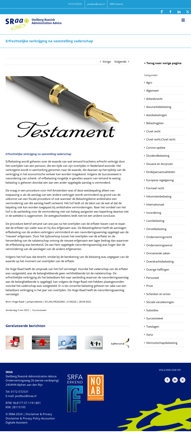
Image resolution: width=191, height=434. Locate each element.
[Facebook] (167, 380)
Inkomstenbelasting (158, 196)
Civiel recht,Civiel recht (160, 139)
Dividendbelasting (157, 155)
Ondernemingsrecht (159, 237)
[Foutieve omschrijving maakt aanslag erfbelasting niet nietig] (120, 337)
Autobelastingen (156, 115)
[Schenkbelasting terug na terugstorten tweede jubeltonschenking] (41, 337)
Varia (149, 334)
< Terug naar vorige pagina (162, 63)
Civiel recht (153, 131)
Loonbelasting (155, 221)
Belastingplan (155, 123)
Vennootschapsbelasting (161, 343)
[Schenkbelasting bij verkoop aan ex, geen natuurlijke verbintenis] (94, 337)
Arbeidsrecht (154, 99)
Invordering (153, 212)
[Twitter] (182, 380)
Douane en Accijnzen (159, 164)
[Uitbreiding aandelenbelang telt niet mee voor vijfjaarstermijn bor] (67, 337)
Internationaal (155, 204)
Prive (149, 286)
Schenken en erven (158, 294)
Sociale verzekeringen (160, 302)
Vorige (107, 61)
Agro (149, 82)
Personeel (152, 278)
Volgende (120, 61)
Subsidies (152, 310)
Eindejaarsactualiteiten (160, 172)
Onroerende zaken (158, 253)
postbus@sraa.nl (25, 396)
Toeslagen (152, 326)
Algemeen (152, 90)
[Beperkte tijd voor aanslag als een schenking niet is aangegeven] (15, 337)
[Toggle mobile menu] (183, 20)
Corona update (155, 147)
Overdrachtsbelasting (160, 261)
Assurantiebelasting (158, 107)
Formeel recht (155, 188)
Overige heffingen (157, 269)
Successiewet (39, 310)
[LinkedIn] (175, 380)
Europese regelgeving (160, 180)
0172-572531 (20, 391)
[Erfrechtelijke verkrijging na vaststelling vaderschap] (67, 111)
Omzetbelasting (156, 229)
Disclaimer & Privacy (39, 414)
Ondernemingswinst (159, 245)
